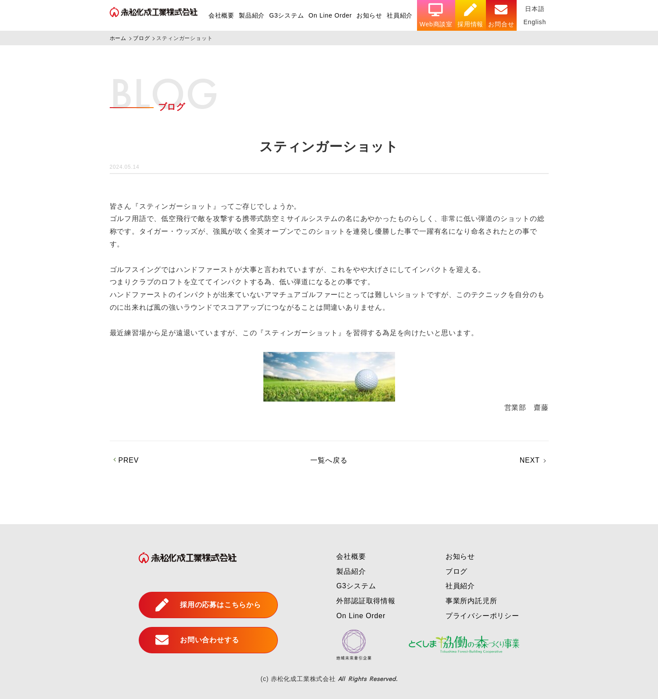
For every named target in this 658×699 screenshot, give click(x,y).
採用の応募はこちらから (208, 605)
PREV (129, 460)
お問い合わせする (197, 640)
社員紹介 (400, 15)
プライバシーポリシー (482, 615)
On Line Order (330, 15)
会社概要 (221, 15)
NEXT (530, 460)
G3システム (286, 15)
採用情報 (470, 16)
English (534, 21)
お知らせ (369, 15)
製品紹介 (252, 15)
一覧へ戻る (328, 460)
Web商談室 (436, 16)
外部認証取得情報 (365, 601)
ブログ (456, 571)
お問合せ (501, 16)
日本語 (534, 8)
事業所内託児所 (471, 601)
